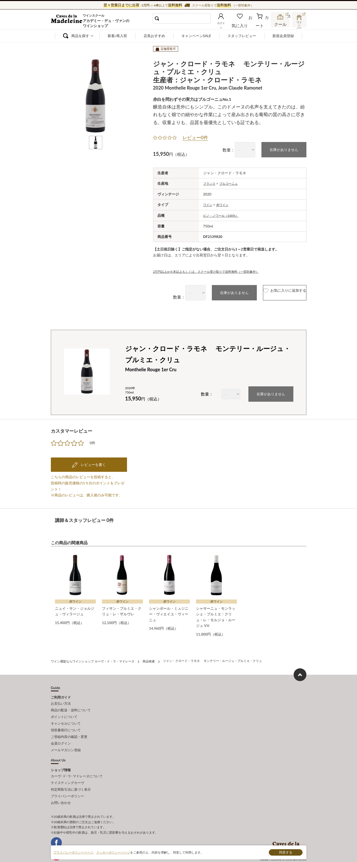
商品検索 (149, 658)
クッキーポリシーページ (113, 852)
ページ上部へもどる (300, 670)
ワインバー (299, 24)
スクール (281, 24)
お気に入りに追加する (274, 291)
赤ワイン (225, 204)
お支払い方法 (61, 699)
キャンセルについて (66, 716)
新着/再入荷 (117, 36)
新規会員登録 (283, 36)
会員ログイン (61, 733)
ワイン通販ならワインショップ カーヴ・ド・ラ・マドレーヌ (68, 21)
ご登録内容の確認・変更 (69, 728)
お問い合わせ (61, 786)
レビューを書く (93, 463)
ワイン (208, 204)
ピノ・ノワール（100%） (224, 214)
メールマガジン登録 (66, 739)
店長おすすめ (154, 36)
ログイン (229, 24)
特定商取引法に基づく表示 (71, 775)
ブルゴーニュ (232, 183)
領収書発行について (66, 722)
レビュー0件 (195, 137)
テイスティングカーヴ (67, 770)
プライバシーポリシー (67, 781)
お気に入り (246, 24)
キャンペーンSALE (196, 36)
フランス (210, 183)
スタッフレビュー (241, 36)
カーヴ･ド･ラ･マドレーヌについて (77, 764)
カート (263, 24)
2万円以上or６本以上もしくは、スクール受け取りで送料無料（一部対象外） (215, 270)
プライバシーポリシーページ (73, 852)
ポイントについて (64, 710)
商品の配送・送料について (71, 705)
